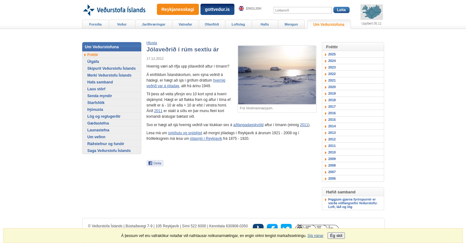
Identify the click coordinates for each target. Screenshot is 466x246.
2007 (332, 172)
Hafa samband (100, 82)
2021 (332, 80)
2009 (332, 159)
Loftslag (238, 24)
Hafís (265, 24)
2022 (332, 74)
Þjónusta (95, 109)
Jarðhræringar (153, 24)
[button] (152, 43)
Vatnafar (185, 24)
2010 (332, 152)
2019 (332, 93)
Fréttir (92, 55)
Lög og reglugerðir (104, 116)
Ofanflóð (212, 24)
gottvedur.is (217, 9)
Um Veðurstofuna (328, 24)
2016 (332, 113)
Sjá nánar (315, 236)
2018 (332, 100)
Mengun (291, 24)
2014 (332, 126)
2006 (332, 178)
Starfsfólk (96, 103)
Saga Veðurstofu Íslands (109, 151)
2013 (332, 133)
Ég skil (336, 235)
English (253, 8)
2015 (332, 119)
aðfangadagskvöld (248, 125)
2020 (332, 87)
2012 (332, 139)
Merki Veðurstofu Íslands (109, 75)
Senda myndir (99, 96)
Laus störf (96, 89)
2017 (332, 106)
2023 (332, 67)
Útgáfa (93, 61)
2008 (332, 165)
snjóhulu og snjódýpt (185, 133)
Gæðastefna (98, 123)
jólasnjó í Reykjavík (206, 138)
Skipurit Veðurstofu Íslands (111, 68)
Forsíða (95, 24)
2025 (332, 54)
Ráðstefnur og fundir (106, 144)
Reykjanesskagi (178, 9)
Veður (122, 24)
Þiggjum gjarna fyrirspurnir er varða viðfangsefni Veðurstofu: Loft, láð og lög (353, 203)
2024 (332, 61)
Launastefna (98, 130)
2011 (158, 111)
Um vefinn (96, 137)
